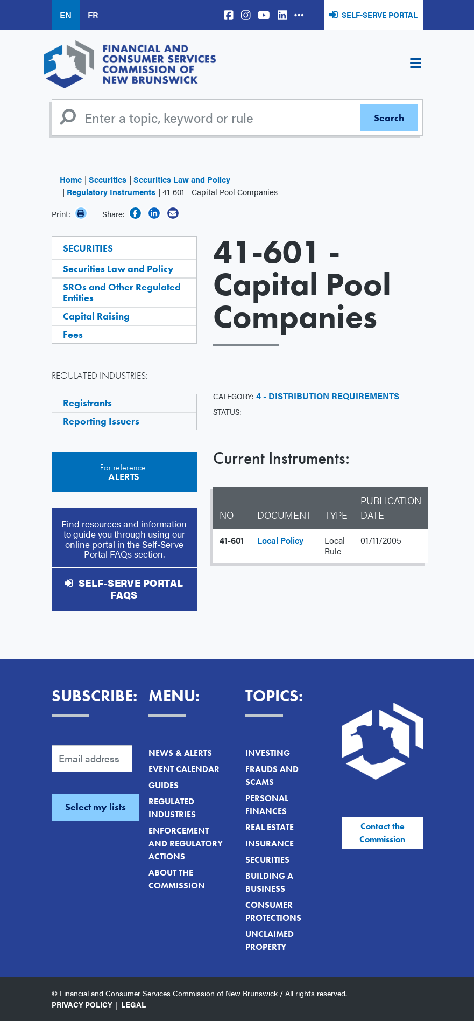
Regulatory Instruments (111, 191)
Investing (267, 753)
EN (66, 15)
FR (93, 15)
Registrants (87, 403)
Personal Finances (266, 805)
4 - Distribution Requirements (327, 396)
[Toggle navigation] (416, 64)
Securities (107, 179)
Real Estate (269, 827)
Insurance (269, 843)
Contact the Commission (382, 833)
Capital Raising (96, 316)
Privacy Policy (82, 1004)
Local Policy (280, 540)
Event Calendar (184, 769)
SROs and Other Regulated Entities (122, 292)
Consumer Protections (273, 911)
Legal (133, 1004)
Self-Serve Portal (380, 14)
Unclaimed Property (269, 940)
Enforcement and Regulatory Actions (185, 843)
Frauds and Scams (272, 775)
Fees (73, 334)
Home (71, 179)
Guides (163, 785)
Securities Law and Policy (181, 179)
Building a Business (269, 882)
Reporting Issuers (101, 421)
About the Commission (176, 879)
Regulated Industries (172, 808)
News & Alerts (180, 753)
